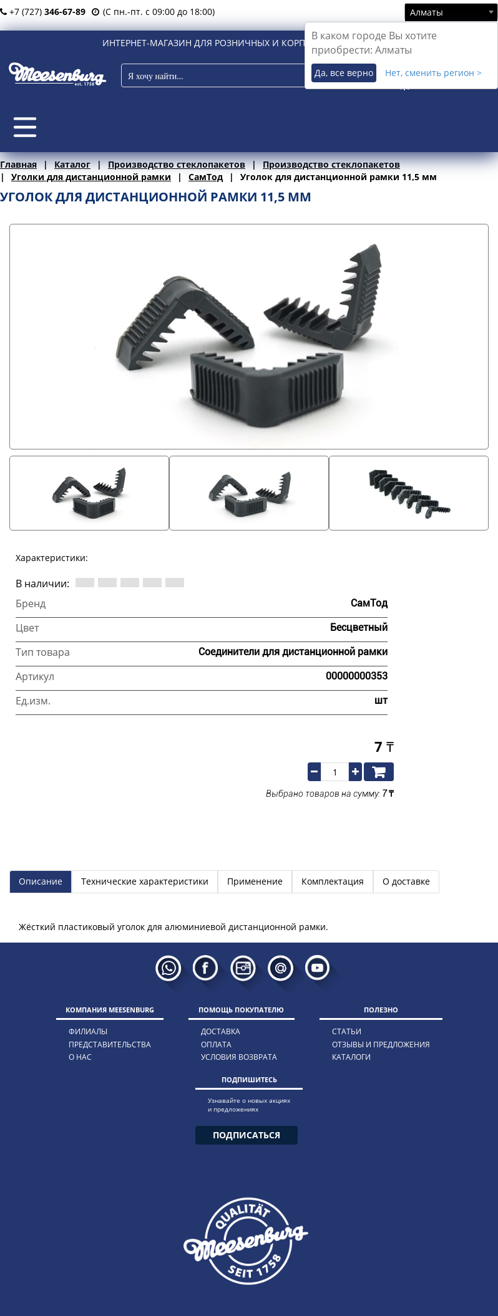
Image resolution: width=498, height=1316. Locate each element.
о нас (80, 1057)
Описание (40, 881)
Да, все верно (344, 73)
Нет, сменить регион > (433, 73)
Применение (255, 881)
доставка (220, 1031)
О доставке (406, 881)
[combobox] (451, 12)
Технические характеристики (144, 881)
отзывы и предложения (381, 1044)
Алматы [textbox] (426, 12)
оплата (216, 1044)
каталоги (351, 1057)
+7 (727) (42, 11)
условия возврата (239, 1057)
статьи (346, 1031)
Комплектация (332, 881)
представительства (110, 1044)
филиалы (88, 1031)
